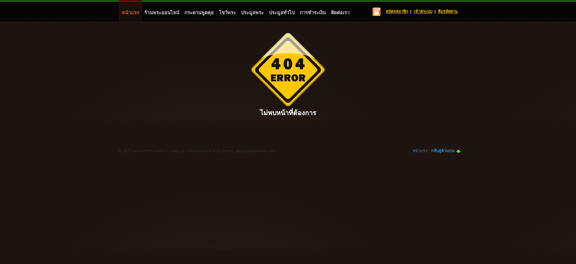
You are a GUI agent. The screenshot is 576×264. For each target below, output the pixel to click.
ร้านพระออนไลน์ (161, 12)
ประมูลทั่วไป (282, 12)
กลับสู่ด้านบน (442, 150)
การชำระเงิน (313, 12)
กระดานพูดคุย (199, 12)
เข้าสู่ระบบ (423, 11)
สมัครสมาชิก (397, 11)
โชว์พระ (227, 12)
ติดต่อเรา (340, 12)
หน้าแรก (130, 12)
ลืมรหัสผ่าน (448, 11)
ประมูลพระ (252, 12)
